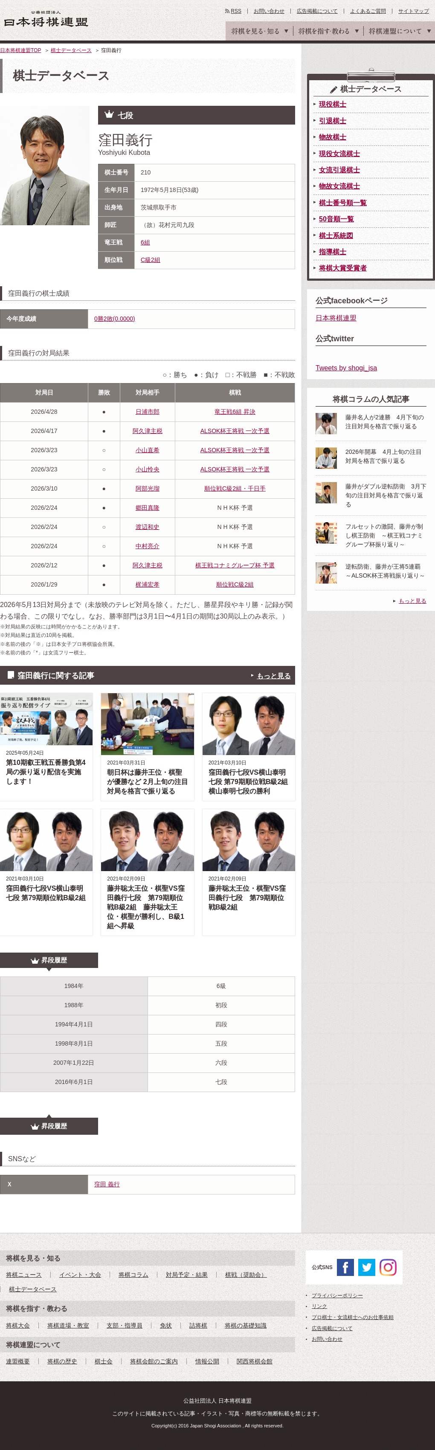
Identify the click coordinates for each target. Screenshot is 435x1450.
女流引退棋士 (339, 170)
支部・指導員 (124, 1325)
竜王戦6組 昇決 (235, 411)
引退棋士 (332, 121)
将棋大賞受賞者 (343, 268)
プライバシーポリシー (337, 1296)
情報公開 (207, 1361)
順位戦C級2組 (235, 584)
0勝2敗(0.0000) (114, 318)
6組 (145, 242)
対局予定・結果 (187, 1274)
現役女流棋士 (339, 153)
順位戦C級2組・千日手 (235, 488)
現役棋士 (332, 104)
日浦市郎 (148, 411)
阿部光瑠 (148, 488)
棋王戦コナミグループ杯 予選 (235, 565)
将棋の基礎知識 (246, 1325)
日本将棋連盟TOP (20, 50)
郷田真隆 (148, 507)
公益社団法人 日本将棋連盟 (46, 18)
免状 (166, 1325)
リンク (319, 1306)
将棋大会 (18, 1325)
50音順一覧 (336, 219)
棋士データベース (71, 50)
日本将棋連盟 (336, 318)
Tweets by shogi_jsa (346, 368)
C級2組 (150, 259)
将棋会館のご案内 (154, 1361)
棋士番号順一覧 (343, 202)
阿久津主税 (147, 430)
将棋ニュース (24, 1274)
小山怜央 (148, 469)
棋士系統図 (336, 235)
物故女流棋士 (339, 186)
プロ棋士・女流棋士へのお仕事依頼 (353, 1317)
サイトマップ (413, 11)
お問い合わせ (269, 11)
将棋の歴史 (62, 1361)
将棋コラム (133, 1274)
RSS (236, 11)
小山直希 (148, 450)
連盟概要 (18, 1361)
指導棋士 (332, 252)
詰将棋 (198, 1325)
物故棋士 (332, 137)
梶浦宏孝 (148, 584)
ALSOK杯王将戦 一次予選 (235, 430)
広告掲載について (317, 11)
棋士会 (104, 1361)
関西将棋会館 (255, 1361)
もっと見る (274, 676)
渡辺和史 (148, 526)
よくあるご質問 (368, 11)
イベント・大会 (80, 1274)
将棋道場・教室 (68, 1325)
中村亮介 (148, 546)
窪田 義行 (107, 1184)
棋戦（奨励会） (246, 1274)
